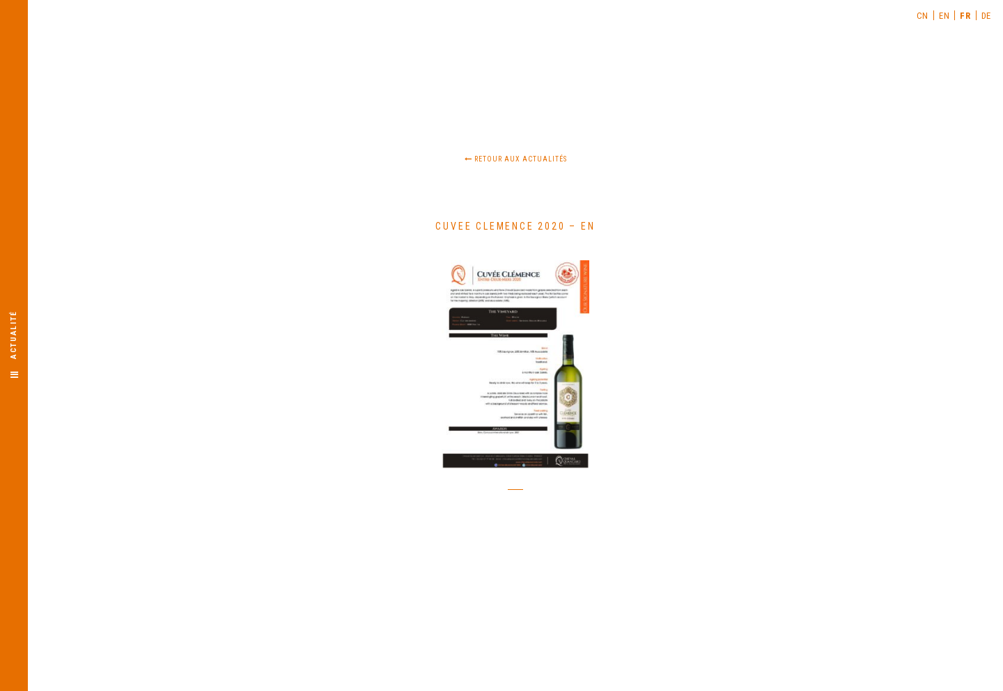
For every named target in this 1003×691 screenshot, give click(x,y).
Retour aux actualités (516, 159)
